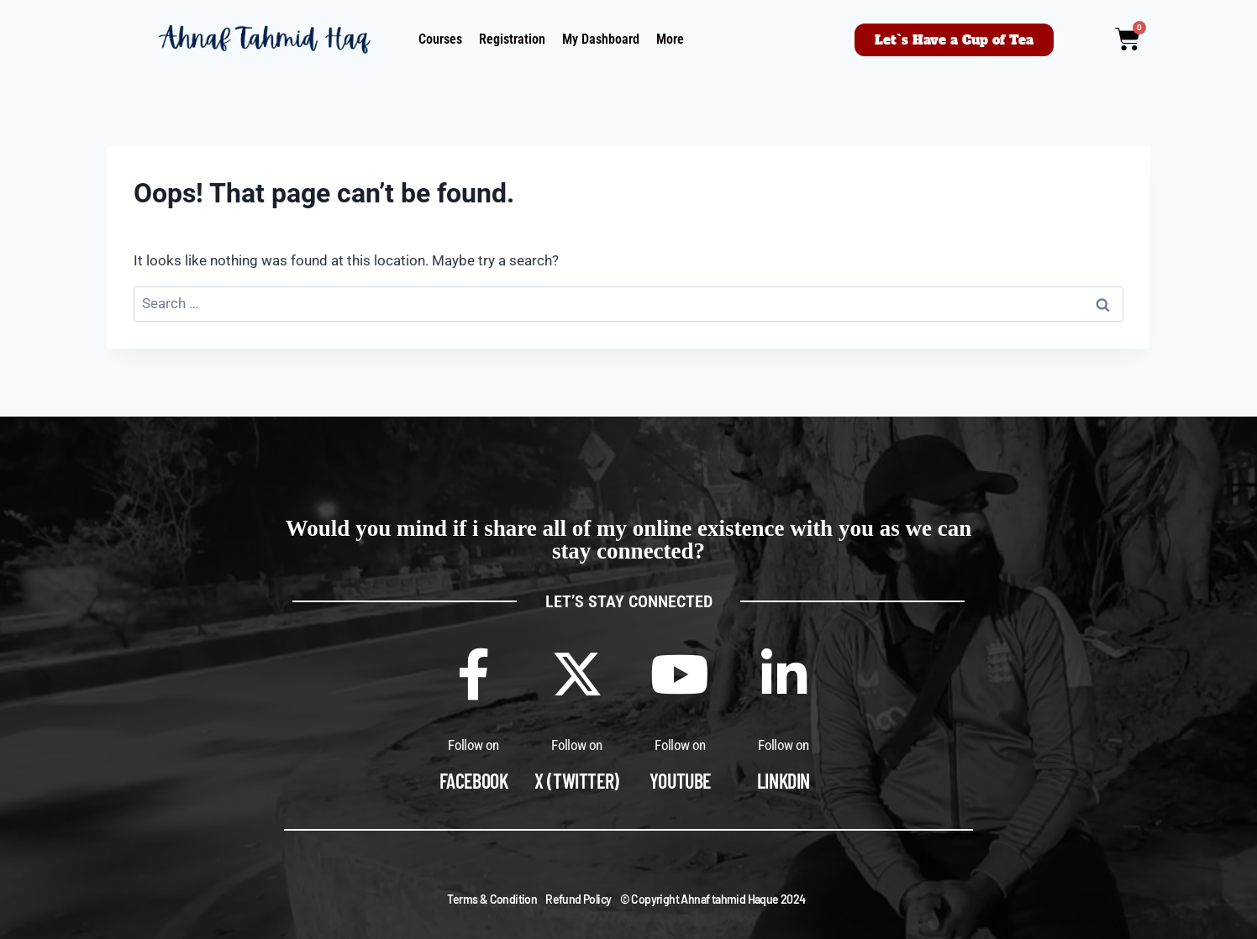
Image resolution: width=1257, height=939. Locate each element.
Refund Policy (578, 899)
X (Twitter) (576, 781)
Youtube (680, 781)
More (670, 39)
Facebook (473, 781)
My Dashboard (600, 39)
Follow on (473, 745)
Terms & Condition (492, 899)
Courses (440, 39)
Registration (512, 39)
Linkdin (783, 781)
